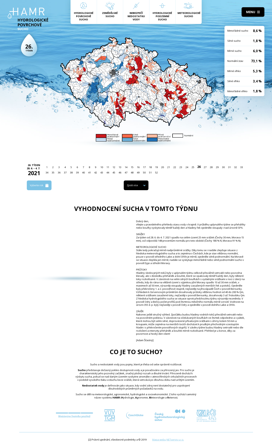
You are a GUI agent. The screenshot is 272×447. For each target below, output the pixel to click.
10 (101, 167)
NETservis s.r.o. (175, 439)
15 (132, 167)
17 (144, 167)
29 (217, 167)
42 (95, 172)
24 (187, 167)
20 (162, 167)
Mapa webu (159, 439)
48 (132, 172)
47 (126, 172)
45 (114, 172)
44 (107, 172)
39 (77, 172)
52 (156, 172)
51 (150, 172)
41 (89, 172)
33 (241, 167)
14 (126, 167)
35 (53, 172)
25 (193, 167)
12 (114, 167)
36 (59, 172)
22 (174, 167)
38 (71, 172)
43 (101, 172)
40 (83, 172)
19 (156, 167)
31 (229, 167)
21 (168, 167)
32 (235, 167)
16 (138, 167)
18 (150, 167)
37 (65, 172)
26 (199, 167)
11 (107, 167)
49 (138, 172)
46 (120, 172)
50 (144, 172)
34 (47, 172)
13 (120, 167)
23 (180, 167)
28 (211, 167)
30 (223, 167)
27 (205, 167)
